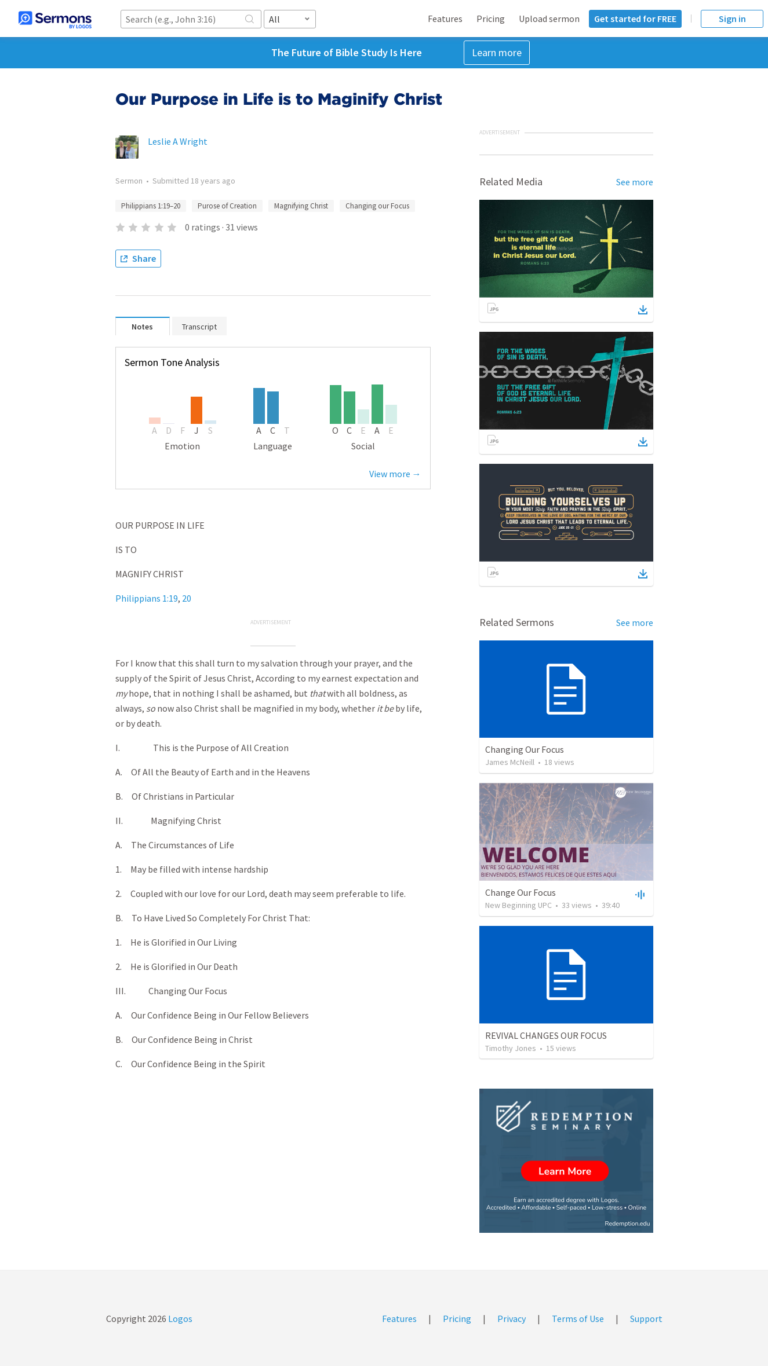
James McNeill (509, 762)
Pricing (490, 18)
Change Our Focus (520, 892)
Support (646, 1318)
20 (186, 598)
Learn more (497, 52)
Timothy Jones (510, 1048)
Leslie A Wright (178, 141)
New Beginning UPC (518, 905)
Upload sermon (549, 18)
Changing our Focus (377, 206)
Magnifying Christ (301, 206)
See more (634, 182)
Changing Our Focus (524, 749)
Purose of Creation (227, 206)
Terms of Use (578, 1318)
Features (445, 18)
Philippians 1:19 (146, 598)
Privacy (511, 1318)
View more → (395, 473)
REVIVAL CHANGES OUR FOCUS (546, 1035)
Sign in (732, 18)
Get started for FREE (635, 18)
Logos (179, 1318)
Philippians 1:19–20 (150, 206)
